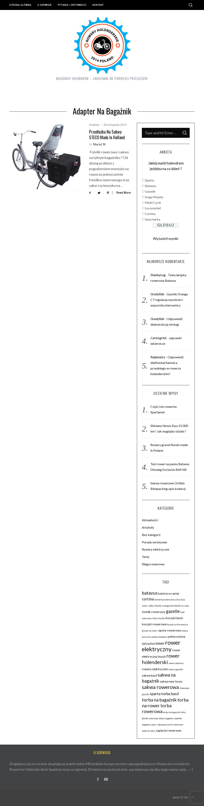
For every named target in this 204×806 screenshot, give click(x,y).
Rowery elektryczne (155, 549)
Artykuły (94, 124)
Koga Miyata (154, 197)
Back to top (184, 797)
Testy (145, 557)
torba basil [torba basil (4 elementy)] (170, 693)
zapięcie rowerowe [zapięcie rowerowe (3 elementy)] (168, 730)
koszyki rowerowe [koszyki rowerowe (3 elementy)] (154, 624)
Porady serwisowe (154, 542)
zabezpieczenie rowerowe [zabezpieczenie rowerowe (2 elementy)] (170, 724)
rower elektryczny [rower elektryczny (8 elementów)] (161, 645)
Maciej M (99, 144)
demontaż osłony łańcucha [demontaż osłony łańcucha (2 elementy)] (167, 599)
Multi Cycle (153, 202)
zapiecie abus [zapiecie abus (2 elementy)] (148, 730)
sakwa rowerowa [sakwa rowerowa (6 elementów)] (160, 687)
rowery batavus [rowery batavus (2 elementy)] (176, 663)
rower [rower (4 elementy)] (159, 643)
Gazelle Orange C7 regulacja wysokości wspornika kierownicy (169, 299)
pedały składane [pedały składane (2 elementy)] (159, 637)
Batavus (150, 186)
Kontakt (98, 5)
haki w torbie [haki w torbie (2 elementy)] (158, 618)
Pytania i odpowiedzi (72, 5)
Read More (123, 192)
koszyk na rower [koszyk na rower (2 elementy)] (150, 630)
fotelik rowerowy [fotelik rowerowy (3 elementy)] (153, 612)
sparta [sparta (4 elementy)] (155, 693)
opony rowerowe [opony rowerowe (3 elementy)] (169, 630)
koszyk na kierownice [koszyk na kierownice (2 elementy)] (177, 624)
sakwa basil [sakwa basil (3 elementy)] (149, 675)
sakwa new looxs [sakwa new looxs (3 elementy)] (171, 681)
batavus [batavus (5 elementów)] (150, 593)
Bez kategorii (151, 535)
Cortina (150, 214)
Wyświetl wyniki (165, 238)
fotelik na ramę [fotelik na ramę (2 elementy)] (181, 605)
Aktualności (150, 520)
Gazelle (150, 191)
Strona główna (20, 5)
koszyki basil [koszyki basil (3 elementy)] (174, 618)
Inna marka (152, 219)
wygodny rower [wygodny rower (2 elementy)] (149, 724)
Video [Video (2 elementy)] (161, 718)
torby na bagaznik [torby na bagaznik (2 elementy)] (171, 712)
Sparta (149, 180)
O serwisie (44, 5)
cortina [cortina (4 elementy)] (148, 599)
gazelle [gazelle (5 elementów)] (173, 611)
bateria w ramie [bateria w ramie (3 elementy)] (168, 593)
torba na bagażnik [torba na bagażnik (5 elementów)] (159, 700)
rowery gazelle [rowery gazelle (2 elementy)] (175, 669)
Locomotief (153, 208)
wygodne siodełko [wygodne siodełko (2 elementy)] (173, 718)
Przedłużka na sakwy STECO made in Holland (107, 134)
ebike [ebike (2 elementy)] (151, 605)
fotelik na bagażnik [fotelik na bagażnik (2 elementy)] (164, 605)
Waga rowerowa (153, 564)
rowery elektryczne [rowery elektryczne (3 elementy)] (155, 669)
